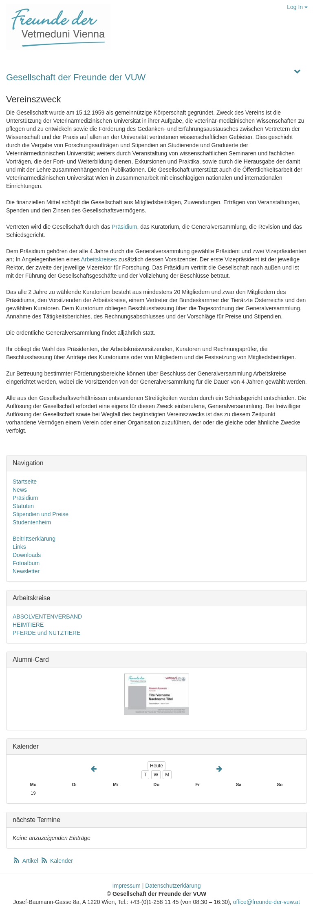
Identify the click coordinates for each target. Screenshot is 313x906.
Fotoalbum (26, 563)
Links (19, 547)
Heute (156, 766)
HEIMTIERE (28, 624)
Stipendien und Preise (40, 514)
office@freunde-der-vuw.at (266, 902)
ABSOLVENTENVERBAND (47, 616)
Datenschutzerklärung (173, 885)
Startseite (25, 481)
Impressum (126, 885)
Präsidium (124, 226)
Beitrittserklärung (34, 538)
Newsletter (26, 571)
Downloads (27, 555)
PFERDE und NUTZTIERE (46, 633)
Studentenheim (32, 522)
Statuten (23, 506)
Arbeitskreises (99, 259)
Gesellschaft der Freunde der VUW (75, 77)
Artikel (26, 860)
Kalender (56, 860)
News (20, 489)
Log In (297, 7)
